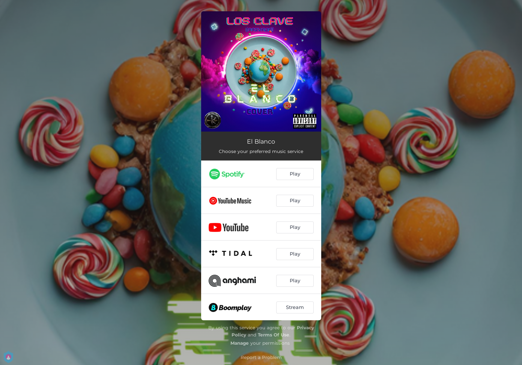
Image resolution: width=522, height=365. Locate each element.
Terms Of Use (273, 335)
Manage (239, 343)
